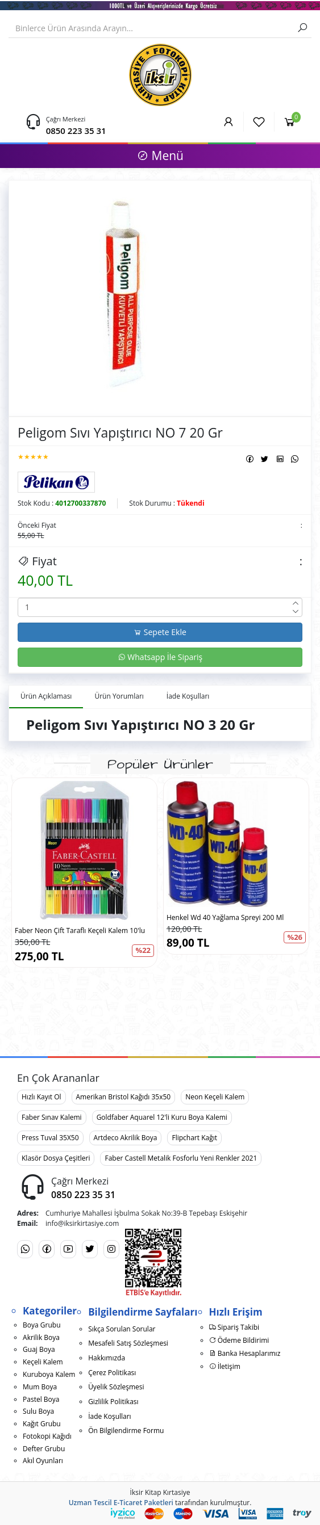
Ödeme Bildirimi (239, 1340)
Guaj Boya (39, 1349)
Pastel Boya (41, 1399)
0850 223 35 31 (76, 130)
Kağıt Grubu (42, 1424)
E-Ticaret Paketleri (143, 1502)
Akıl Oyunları (43, 1460)
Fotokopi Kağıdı (47, 1436)
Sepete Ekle (160, 632)
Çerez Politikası (112, 1372)
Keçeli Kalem (43, 1362)
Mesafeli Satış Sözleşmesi (128, 1343)
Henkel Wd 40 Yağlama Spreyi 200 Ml (225, 917)
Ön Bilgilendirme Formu (126, 1430)
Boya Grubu (41, 1325)
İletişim (224, 1366)
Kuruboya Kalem (49, 1374)
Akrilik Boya (41, 1337)
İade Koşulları (109, 1416)
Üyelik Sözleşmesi (116, 1387)
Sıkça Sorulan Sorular (121, 1329)
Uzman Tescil (90, 1502)
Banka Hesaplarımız (245, 1353)
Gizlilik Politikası (113, 1401)
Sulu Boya (38, 1411)
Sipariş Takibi (234, 1327)
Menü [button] (160, 155)
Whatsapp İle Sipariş (160, 657)
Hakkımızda (106, 1358)
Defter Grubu (44, 1448)
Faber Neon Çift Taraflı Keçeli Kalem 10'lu (80, 930)
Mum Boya (40, 1387)
